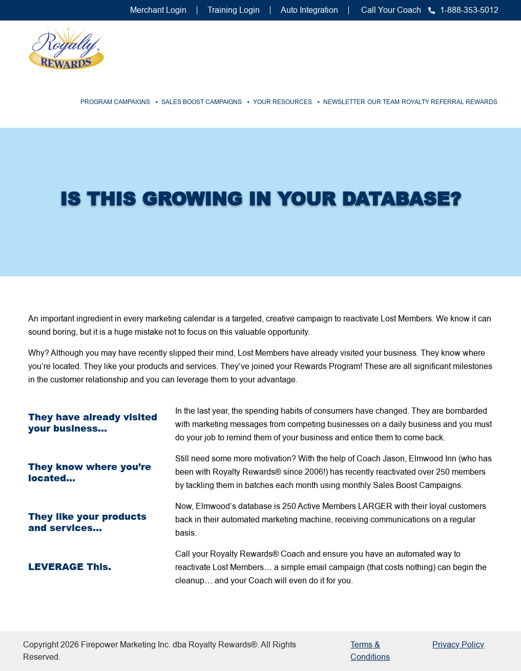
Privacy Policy (458, 644)
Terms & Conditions (370, 651)
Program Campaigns (119, 102)
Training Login (233, 10)
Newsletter (344, 102)
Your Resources (287, 102)
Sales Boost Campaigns (206, 102)
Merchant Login (158, 10)
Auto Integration (309, 10)
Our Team (383, 102)
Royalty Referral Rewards (449, 102)
